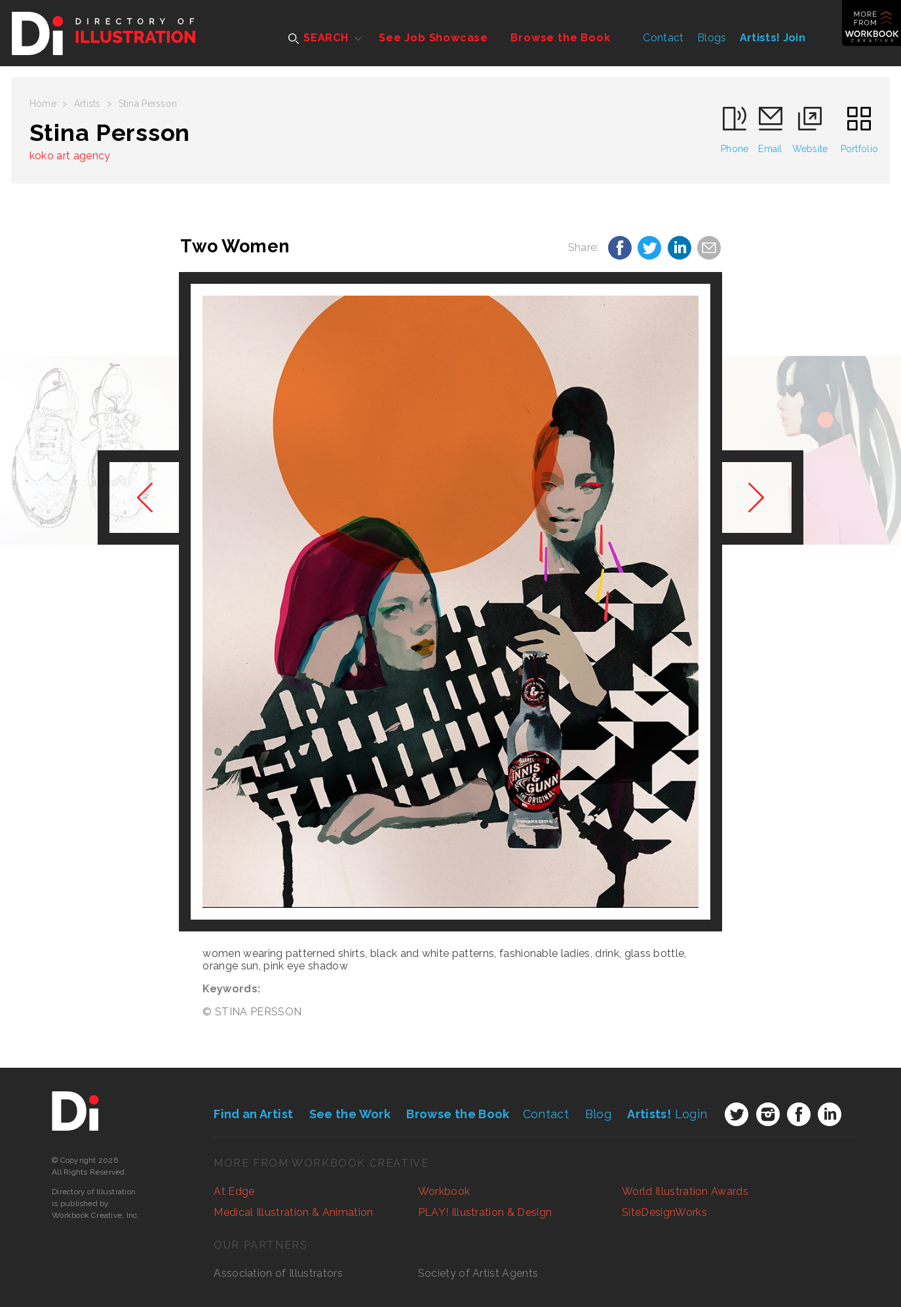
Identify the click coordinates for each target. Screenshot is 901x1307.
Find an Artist (253, 1114)
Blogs (712, 37)
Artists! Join (772, 37)
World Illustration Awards (685, 1191)
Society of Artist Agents (478, 1273)
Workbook (444, 1191)
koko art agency (70, 155)
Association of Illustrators (278, 1273)
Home (42, 103)
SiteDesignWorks (664, 1212)
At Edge (234, 1191)
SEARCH (318, 37)
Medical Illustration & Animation (293, 1212)
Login (667, 1114)
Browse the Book (560, 37)
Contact (663, 37)
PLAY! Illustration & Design (485, 1212)
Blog (598, 1114)
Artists (87, 103)
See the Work (350, 1114)
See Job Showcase (433, 37)
